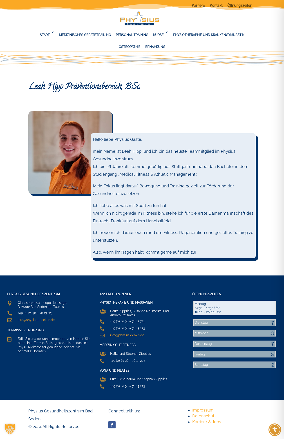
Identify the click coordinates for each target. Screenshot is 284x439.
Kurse (158, 35)
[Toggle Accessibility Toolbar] (275, 430)
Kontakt (216, 6)
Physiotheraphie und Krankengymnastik (208, 35)
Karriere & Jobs (206, 421)
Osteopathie (129, 47)
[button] (10, 429)
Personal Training (132, 35)
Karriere (198, 6)
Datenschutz (204, 416)
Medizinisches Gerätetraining (85, 35)
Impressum (203, 410)
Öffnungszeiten (239, 6)
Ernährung (155, 47)
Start (45, 35)
